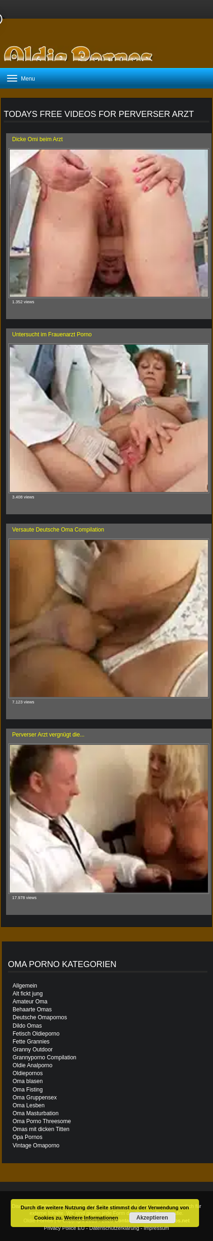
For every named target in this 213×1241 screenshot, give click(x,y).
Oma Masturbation (36, 1113)
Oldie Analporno (32, 1065)
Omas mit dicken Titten (41, 1129)
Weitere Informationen (91, 1218)
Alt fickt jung (28, 993)
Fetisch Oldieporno (36, 1033)
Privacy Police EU (64, 1228)
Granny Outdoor (33, 1049)
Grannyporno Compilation (44, 1057)
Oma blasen (28, 1081)
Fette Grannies (31, 1041)
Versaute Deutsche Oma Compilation (58, 529)
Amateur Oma (30, 1001)
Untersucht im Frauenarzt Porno (52, 334)
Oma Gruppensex (35, 1097)
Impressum (156, 1228)
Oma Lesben (29, 1105)
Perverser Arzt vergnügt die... (48, 734)
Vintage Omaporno (36, 1145)
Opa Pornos (27, 1137)
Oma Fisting (28, 1089)
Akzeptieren (152, 1217)
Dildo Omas (27, 1026)
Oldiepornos (28, 1073)
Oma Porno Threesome (42, 1121)
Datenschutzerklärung (114, 1228)
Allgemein (25, 985)
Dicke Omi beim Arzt (37, 139)
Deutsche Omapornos (40, 1017)
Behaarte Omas (32, 1009)
